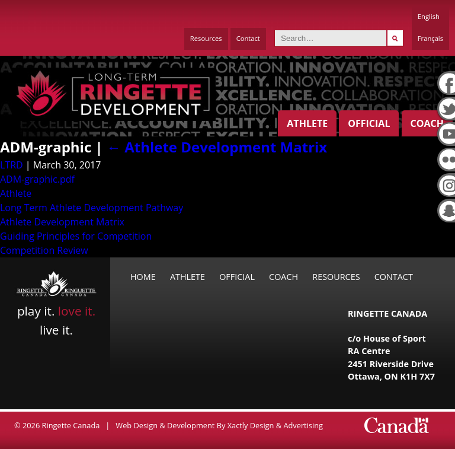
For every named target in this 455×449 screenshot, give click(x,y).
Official (369, 123)
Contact (248, 38)
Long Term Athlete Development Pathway (91, 207)
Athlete (307, 123)
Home (143, 276)
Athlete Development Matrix (217, 147)
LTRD (11, 164)
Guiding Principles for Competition (76, 236)
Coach (427, 123)
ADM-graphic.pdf (37, 179)
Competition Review (44, 250)
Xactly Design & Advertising (275, 425)
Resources (206, 38)
